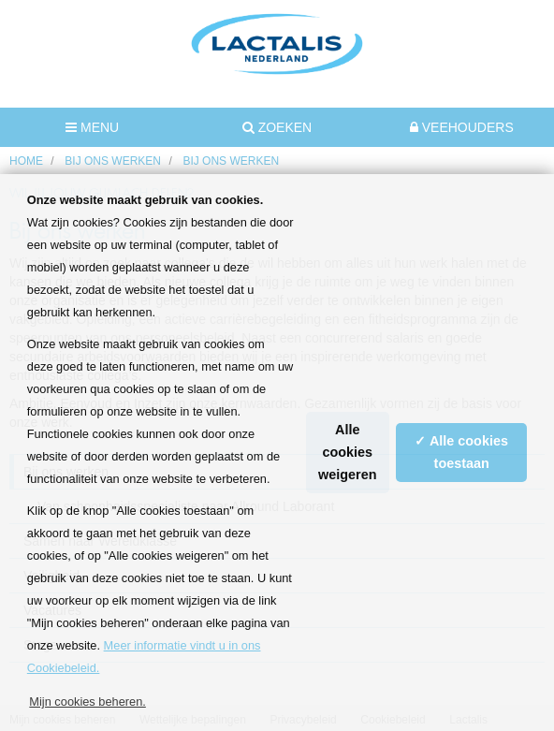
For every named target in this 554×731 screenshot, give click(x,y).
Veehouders (462, 127)
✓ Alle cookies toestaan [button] (461, 452)
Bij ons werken (113, 161)
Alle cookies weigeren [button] (347, 452)
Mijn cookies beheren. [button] (87, 701)
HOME (26, 161)
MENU (92, 127)
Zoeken (277, 127)
